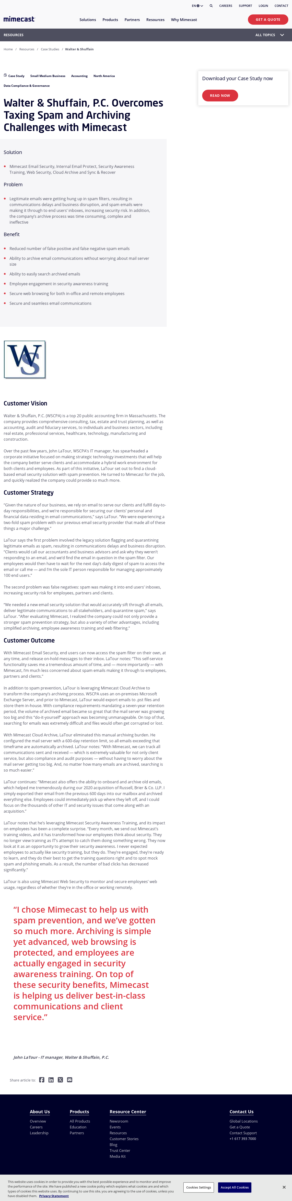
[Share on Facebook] (41, 1080)
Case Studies (50, 49)
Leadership (39, 1132)
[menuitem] (87, 23)
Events (115, 1127)
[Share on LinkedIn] (51, 1080)
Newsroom (119, 1121)
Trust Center (120, 1150)
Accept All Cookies (235, 1187)
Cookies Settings (198, 1187)
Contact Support (243, 1132)
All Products (80, 1121)
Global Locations (244, 1121)
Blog (113, 1144)
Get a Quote (268, 19)
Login (263, 6)
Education (78, 1127)
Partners (77, 1132)
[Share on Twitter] (60, 1080)
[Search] (211, 6)
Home (8, 49)
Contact (281, 6)
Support (245, 6)
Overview (38, 1121)
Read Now (220, 95)
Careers (225, 6)
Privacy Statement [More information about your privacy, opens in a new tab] (54, 1196)
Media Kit (118, 1156)
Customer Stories (124, 1138)
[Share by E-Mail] (69, 1080)
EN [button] (197, 6)
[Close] (284, 1187)
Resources (26, 49)
